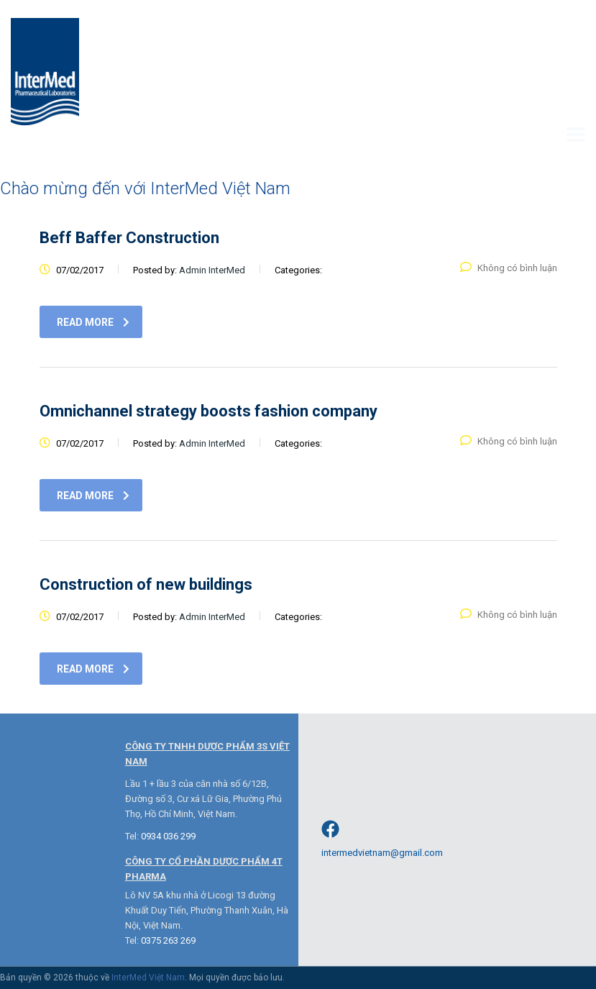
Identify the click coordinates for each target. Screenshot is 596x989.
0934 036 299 (168, 836)
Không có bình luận (508, 268)
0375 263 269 (168, 940)
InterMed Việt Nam (148, 977)
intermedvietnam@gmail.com (382, 852)
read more (93, 322)
